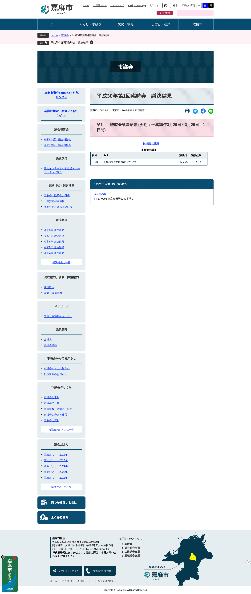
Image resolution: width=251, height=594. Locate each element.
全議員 (48, 339)
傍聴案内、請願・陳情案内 (61, 277)
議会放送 (61, 158)
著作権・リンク (85, 581)
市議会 (65, 35)
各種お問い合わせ (102, 570)
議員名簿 (61, 329)
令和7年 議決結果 (54, 236)
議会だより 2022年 (56, 477)
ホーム (55, 24)
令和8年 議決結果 (54, 230)
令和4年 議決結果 (54, 253)
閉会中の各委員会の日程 (58, 207)
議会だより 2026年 (56, 454)
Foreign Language (137, 5)
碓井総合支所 (132, 548)
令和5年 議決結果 (54, 247)
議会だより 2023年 (56, 472)
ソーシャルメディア (69, 570)
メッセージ (61, 306)
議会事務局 (100, 194)
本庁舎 (128, 544)
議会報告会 (61, 129)
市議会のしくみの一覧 (61, 429)
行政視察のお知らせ (55, 374)
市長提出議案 (151, 143)
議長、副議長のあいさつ (58, 316)
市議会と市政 (51, 397)
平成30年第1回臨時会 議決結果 (69, 42)
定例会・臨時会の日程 (57, 195)
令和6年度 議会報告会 (57, 139)
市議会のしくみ (61, 387)
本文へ (86, 5)
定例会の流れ (51, 420)
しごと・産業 (160, 24)
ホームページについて (61, 581)
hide (2, 557)
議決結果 (61, 220)
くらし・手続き (90, 24)
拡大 (166, 5)
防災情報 (165, 13)
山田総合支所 (132, 551)
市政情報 (196, 24)
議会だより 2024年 (56, 466)
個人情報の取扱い (107, 581)
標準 (175, 5)
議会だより (61, 444)
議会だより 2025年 (56, 460)
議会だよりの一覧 (61, 487)
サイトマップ (117, 5)
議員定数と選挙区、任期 (58, 409)
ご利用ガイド (100, 5)
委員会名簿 (50, 345)
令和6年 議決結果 (54, 241)
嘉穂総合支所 (132, 555)
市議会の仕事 (51, 403)
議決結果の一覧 (61, 262)
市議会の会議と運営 (55, 414)
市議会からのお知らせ (61, 358)
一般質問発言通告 (54, 201)
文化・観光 (126, 24)
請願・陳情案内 (53, 293)
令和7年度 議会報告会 (57, 145)
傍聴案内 (49, 287)
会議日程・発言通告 (61, 185)
